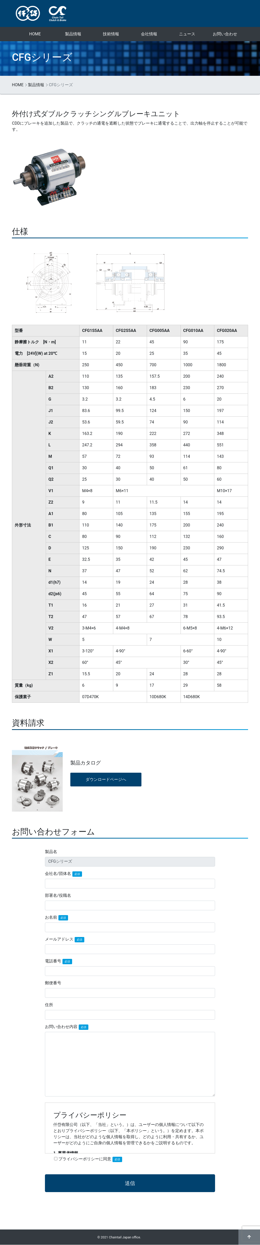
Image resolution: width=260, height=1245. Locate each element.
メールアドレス (64, 939)
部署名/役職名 (58, 895)
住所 (49, 1004)
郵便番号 (53, 982)
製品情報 (73, 34)
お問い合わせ (225, 34)
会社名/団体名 (63, 874)
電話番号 (58, 961)
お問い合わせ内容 (66, 1027)
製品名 (51, 851)
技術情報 (111, 34)
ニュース (187, 34)
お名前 (56, 917)
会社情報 (149, 34)
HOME (35, 34)
